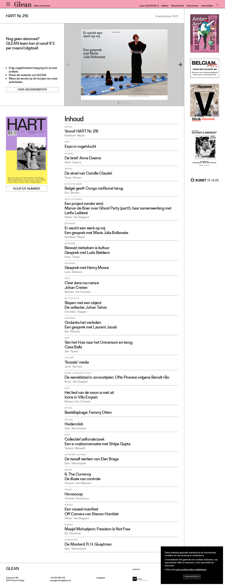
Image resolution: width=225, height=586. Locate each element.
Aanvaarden (191, 577)
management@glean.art (60, 580)
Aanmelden (207, 6)
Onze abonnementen (32, 90)
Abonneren (192, 6)
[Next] (176, 65)
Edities (164, 6)
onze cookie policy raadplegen (190, 570)
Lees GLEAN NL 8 (149, 6)
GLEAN (22, 5)
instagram (100, 578)
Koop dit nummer (26, 189)
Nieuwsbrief (177, 6)
